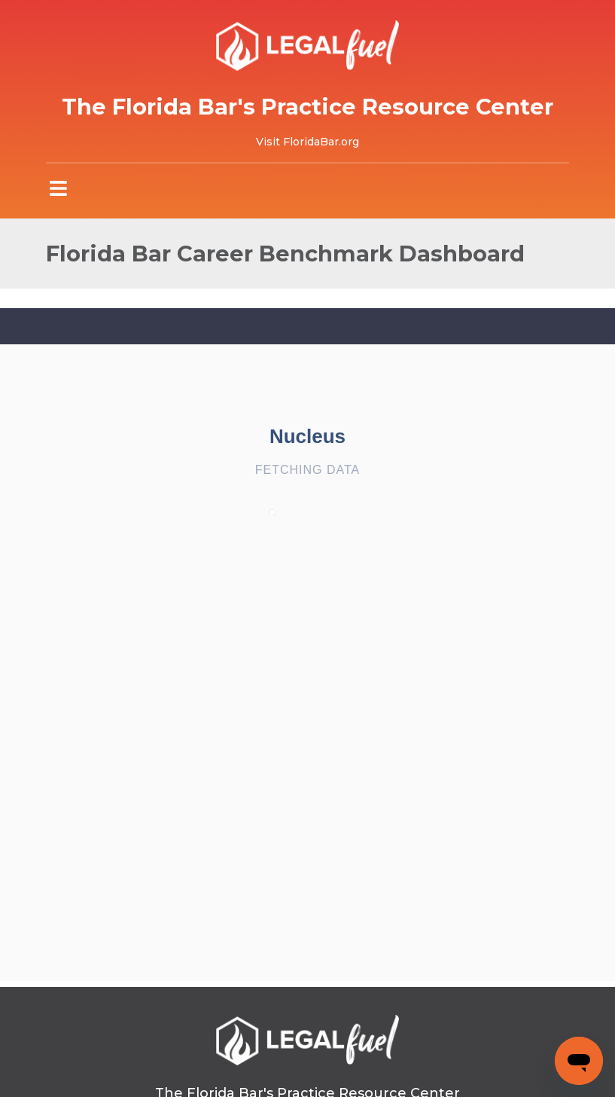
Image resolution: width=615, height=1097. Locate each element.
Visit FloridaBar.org (307, 141)
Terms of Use (253, 1059)
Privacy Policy (360, 1059)
